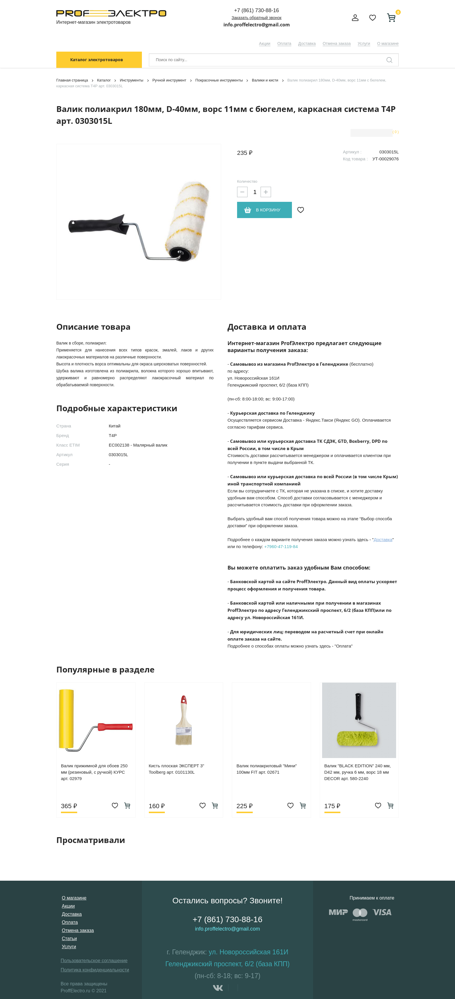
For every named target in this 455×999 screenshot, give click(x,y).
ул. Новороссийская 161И (248, 952)
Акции (264, 43)
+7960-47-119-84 (281, 546)
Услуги (364, 43)
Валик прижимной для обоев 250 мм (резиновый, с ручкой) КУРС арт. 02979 (94, 772)
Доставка (307, 43)
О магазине (388, 43)
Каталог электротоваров (96, 59)
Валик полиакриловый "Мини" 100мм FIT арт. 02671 (266, 769)
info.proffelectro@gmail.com (256, 24)
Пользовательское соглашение (94, 960)
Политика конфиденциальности (95, 969)
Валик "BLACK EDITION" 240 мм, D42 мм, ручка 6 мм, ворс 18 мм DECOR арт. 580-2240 (357, 772)
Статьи (69, 938)
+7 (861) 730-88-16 (256, 10)
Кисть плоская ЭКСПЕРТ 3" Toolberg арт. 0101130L (176, 769)
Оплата (284, 43)
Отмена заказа (337, 43)
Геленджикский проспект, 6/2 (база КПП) (227, 964)
